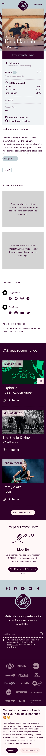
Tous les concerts (23, 512)
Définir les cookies (30, 750)
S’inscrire (41, 634)
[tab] (21, 573)
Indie (7, 170)
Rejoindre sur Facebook (18, 121)
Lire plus (10, 158)
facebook (15, 588)
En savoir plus (26, 743)
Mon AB (38, 4)
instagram (8, 588)
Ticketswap (12, 63)
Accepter (12, 750)
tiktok (38, 588)
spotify (30, 588)
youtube (23, 588)
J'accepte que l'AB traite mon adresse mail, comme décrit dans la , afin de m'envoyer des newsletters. (23, 643)
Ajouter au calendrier (16, 117)
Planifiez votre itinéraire (23, 569)
